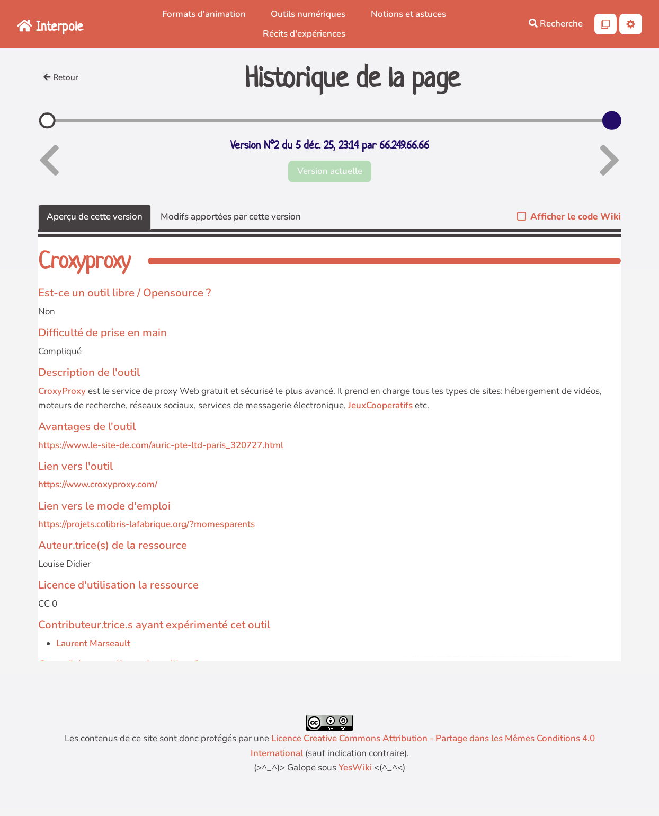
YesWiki (355, 767)
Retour (60, 77)
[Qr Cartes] (605, 24)
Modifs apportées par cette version (231, 216)
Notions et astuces (408, 14)
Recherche (556, 23)
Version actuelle (329, 171)
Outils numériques (308, 14)
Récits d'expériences (304, 34)
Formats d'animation (204, 14)
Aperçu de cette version (95, 216)
